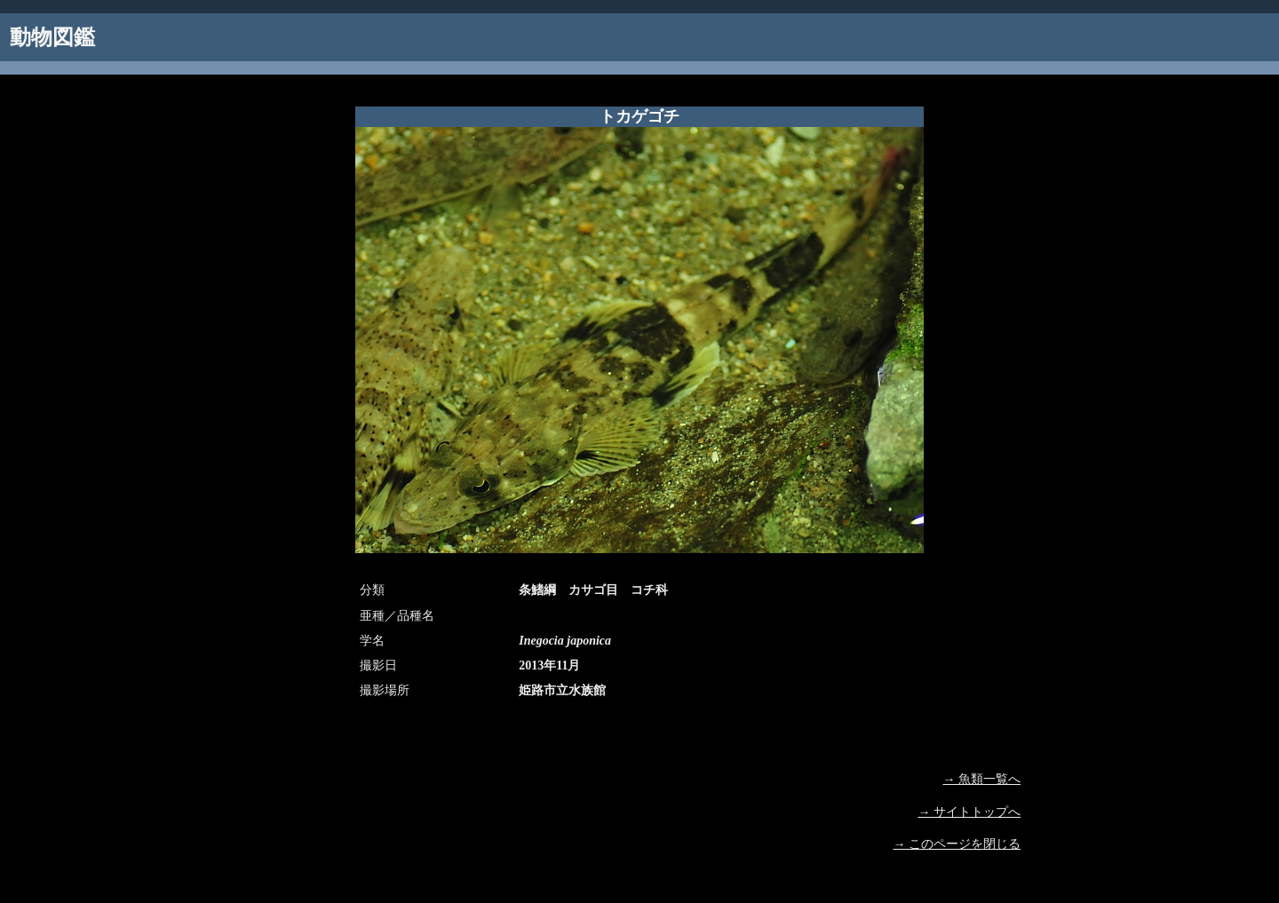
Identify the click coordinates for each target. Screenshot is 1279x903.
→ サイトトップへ (969, 812)
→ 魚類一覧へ (982, 779)
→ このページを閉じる (957, 844)
